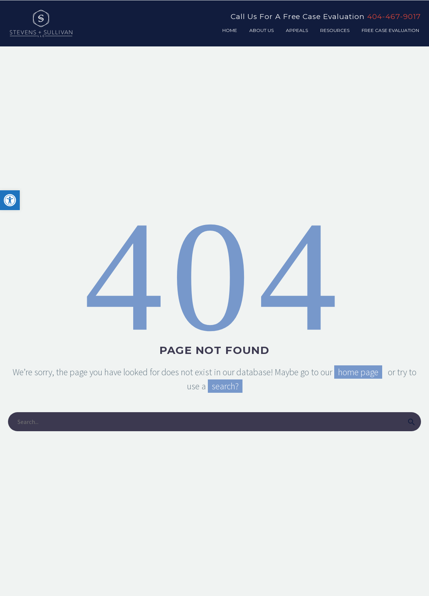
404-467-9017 (394, 16)
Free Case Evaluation (390, 30)
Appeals (297, 30)
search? (225, 386)
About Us (261, 30)
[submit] (411, 421)
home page (358, 372)
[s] (214, 421)
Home (229, 30)
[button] (10, 200)
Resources (334, 30)
